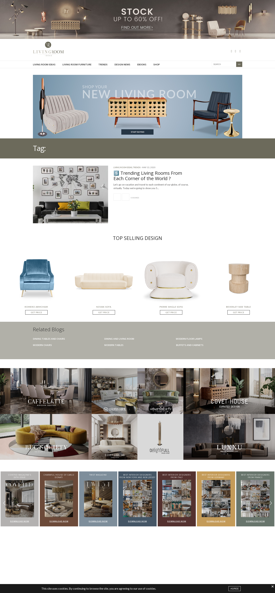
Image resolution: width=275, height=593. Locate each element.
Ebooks (141, 68)
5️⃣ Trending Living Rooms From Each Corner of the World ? (147, 176)
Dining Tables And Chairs (49, 338)
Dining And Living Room (119, 338)
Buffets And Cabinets (189, 345)
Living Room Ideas (44, 68)
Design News (122, 68)
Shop (156, 68)
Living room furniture (76, 68)
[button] (270, 503)
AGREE (234, 588)
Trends (103, 68)
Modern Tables (113, 345)
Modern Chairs (42, 345)
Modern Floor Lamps (189, 338)
